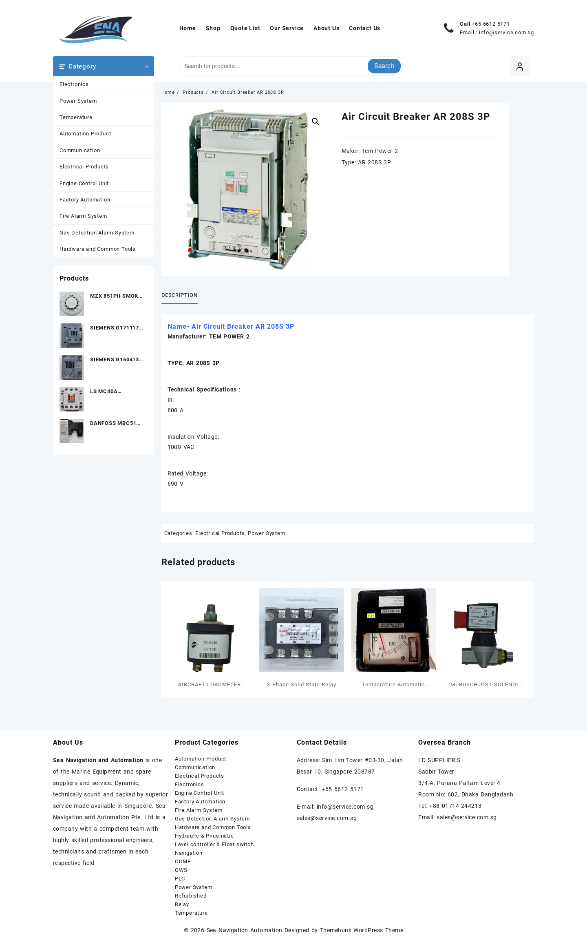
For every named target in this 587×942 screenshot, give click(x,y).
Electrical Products (84, 167)
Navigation (189, 853)
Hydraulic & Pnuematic (204, 836)
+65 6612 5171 (491, 24)
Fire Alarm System (83, 216)
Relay (182, 904)
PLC (180, 879)
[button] (315, 121)
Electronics (74, 84)
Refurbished (191, 896)
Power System (78, 101)
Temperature (76, 117)
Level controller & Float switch (214, 844)
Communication (80, 150)
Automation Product (85, 133)
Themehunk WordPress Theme (361, 930)
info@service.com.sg (506, 32)
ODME (183, 861)
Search (384, 66)
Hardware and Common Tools (98, 249)
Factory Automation (85, 200)
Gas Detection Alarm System (97, 233)
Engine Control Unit (84, 183)
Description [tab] (179, 295)
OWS (181, 870)
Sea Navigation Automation (244, 930)
